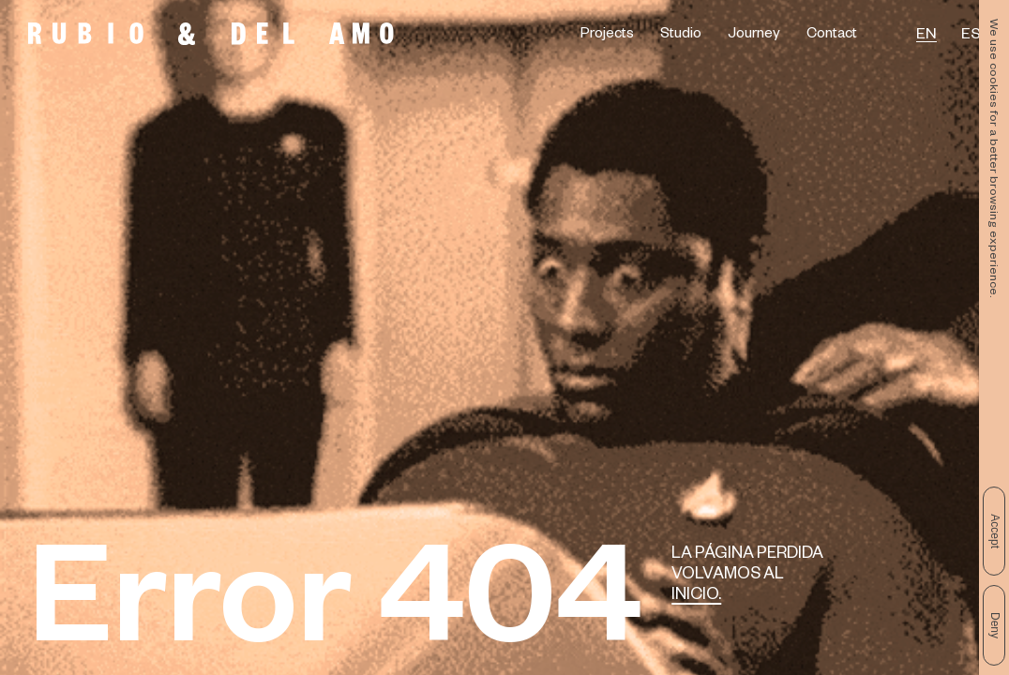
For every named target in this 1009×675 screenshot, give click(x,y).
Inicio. (696, 597)
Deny (994, 625)
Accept (994, 531)
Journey (754, 35)
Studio (680, 35)
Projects (607, 35)
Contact (831, 35)
